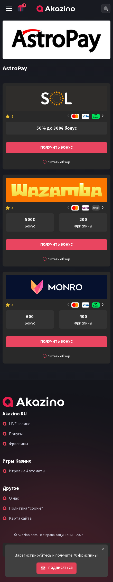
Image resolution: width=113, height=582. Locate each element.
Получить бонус (56, 147)
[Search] (105, 8)
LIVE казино (20, 424)
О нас (14, 498)
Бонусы (16, 434)
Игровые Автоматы (27, 471)
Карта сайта (20, 518)
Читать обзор (56, 162)
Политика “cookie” (26, 508)
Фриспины (18, 444)
